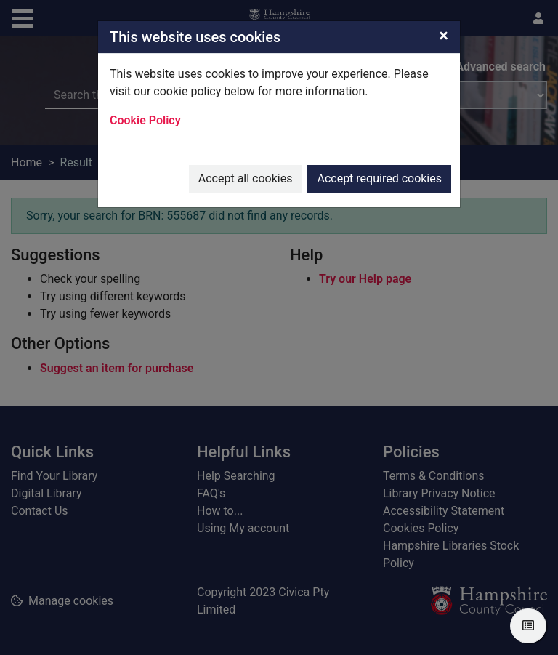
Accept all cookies (245, 178)
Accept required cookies (379, 178)
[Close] (443, 35)
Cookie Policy (145, 120)
